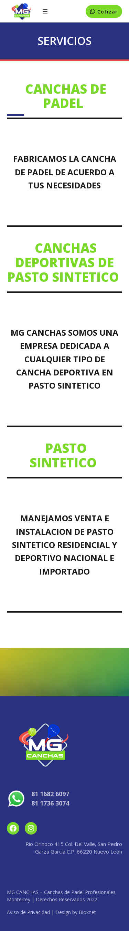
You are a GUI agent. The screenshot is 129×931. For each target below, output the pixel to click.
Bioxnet (87, 912)
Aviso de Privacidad (28, 912)
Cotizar (107, 11)
